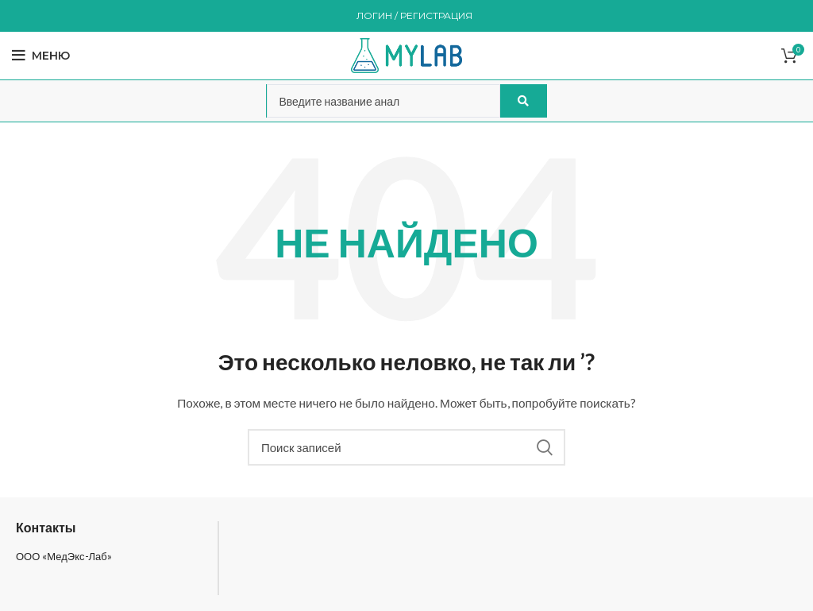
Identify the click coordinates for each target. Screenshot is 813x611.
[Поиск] (406, 447)
